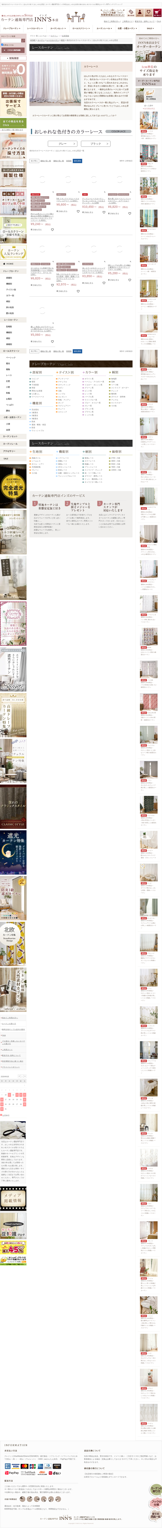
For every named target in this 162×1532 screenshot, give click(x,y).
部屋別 (15, 278)
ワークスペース (38, 397)
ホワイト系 (89, 379)
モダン (60, 388)
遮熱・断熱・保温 (39, 425)
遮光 (8, 363)
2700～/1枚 (115, 458)
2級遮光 (35, 415)
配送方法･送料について (11, 1055)
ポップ (60, 403)
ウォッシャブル (38, 431)
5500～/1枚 (115, 464)
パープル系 (89, 397)
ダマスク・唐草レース (93, 476)
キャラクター (116, 403)
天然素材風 (36, 467)
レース (9, 375)
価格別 (15, 344)
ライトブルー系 (91, 400)
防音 (33, 428)
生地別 (15, 326)
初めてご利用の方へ (112, 21)
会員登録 (64, 36)
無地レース (89, 458)
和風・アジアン (64, 400)
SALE (150, 28)
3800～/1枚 (115, 461)
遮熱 (8, 369)
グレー (63, 143)
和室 (33, 388)
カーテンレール (104, 28)
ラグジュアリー (64, 406)
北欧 (60, 391)
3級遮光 (35, 419)
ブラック (95, 143)
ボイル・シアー (38, 464)
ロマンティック (64, 385)
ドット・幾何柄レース (93, 479)
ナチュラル (62, 382)
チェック (114, 391)
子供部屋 (35, 385)
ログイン (53, 36)
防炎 (33, 422)
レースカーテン (35, 28)
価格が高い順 (58, 161)
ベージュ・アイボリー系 (94, 382)
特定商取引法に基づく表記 (12, 1061)
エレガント (62, 397)
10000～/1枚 (116, 470)
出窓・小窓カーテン (127, 28)
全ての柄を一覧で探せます (11, 130)
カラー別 (15, 295)
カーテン (41, 40)
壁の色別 (10, 313)
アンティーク (63, 379)
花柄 (113, 382)
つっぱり (10, 405)
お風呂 (9, 399)
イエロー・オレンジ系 (93, 385)
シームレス (36, 461)
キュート (61, 409)
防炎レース (62, 470)
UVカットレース (64, 467)
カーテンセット (58, 28)
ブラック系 (89, 409)
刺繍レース (89, 464)
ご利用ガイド (127, 21)
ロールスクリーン (81, 28)
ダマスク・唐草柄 (118, 397)
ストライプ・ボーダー (120, 388)
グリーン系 (89, 388)
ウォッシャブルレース (67, 476)
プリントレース (91, 467)
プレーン (35, 470)
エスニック (62, 412)
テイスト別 (15, 290)
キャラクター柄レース (93, 482)
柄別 (15, 301)
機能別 (15, 284)
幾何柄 (113, 394)
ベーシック (11, 357)
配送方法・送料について (144, 21)
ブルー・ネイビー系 (93, 403)
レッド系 (88, 394)
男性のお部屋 (37, 391)
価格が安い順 (45, 161)
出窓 (15, 430)
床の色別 (10, 307)
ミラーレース (63, 458)
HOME (13, 263)
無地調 (113, 379)
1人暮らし (36, 394)
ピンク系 (88, 391)
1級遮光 (35, 413)
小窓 (8, 387)
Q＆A (159, 21)
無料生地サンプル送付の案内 (13, 1029)
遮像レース (62, 461)
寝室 (33, 382)
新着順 (69, 161)
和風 (8, 393)
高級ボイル (36, 458)
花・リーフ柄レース (93, 473)
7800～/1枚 (115, 467)
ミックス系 (89, 415)
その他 (113, 406)
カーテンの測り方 (9, 1024)
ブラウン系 (89, 412)
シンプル (61, 394)
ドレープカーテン (11, 28)
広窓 (8, 381)
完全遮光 (35, 410)
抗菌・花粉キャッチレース (68, 473)
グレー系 (88, 406)
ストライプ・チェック (93, 470)
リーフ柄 (114, 385)
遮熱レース (62, 464)
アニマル (114, 400)
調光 (8, 411)
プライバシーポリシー (11, 1067)
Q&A (4, 1035)
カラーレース (90, 461)
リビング (35, 379)
